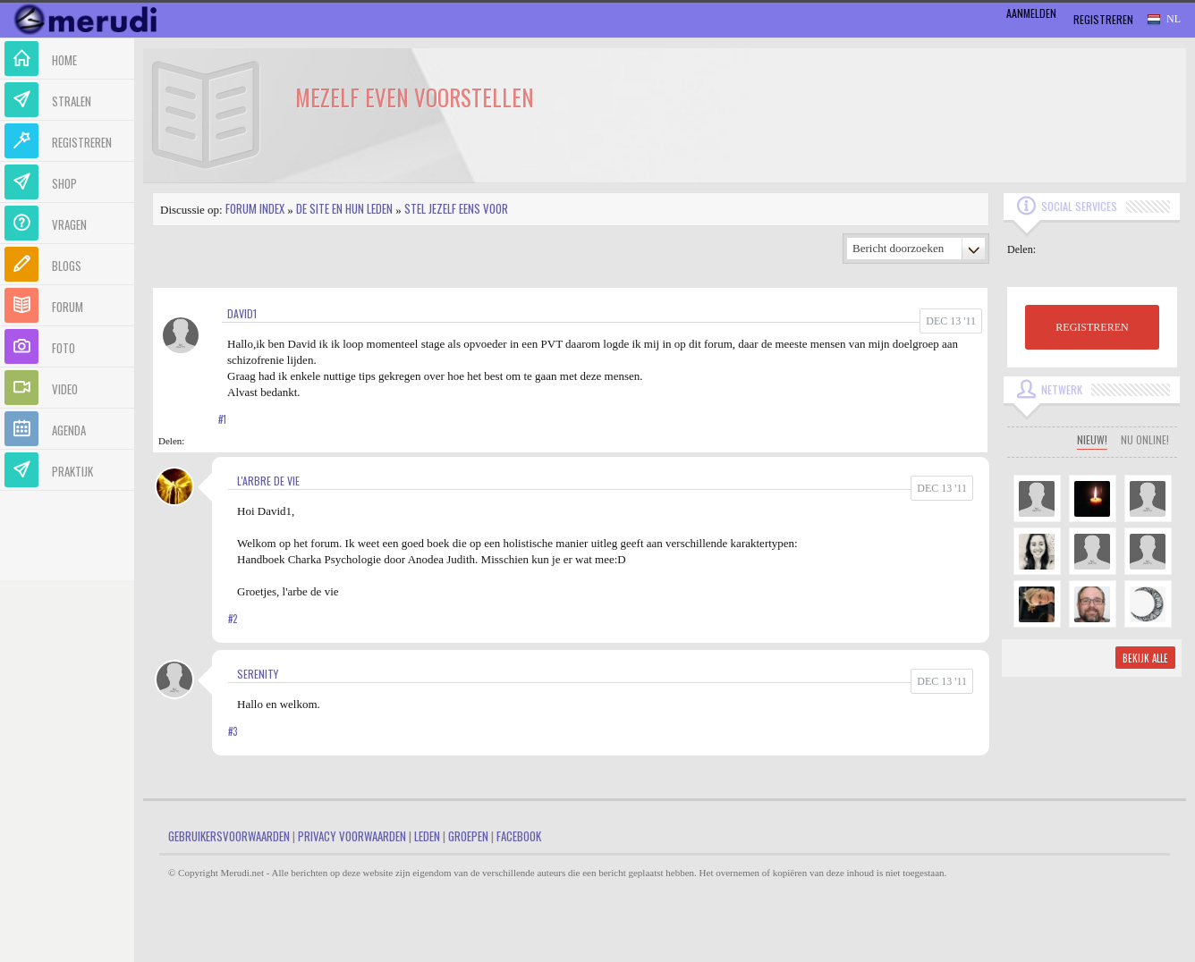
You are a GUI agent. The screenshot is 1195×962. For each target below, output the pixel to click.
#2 (232, 619)
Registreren (1103, 19)
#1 (222, 419)
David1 (242, 313)
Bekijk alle (1145, 658)
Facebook (518, 836)
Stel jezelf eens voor (456, 208)
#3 (232, 731)
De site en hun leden (344, 208)
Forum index (254, 208)
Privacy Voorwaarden (352, 836)
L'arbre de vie (268, 480)
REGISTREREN (1091, 327)
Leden (427, 836)
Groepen (468, 836)
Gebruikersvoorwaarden (229, 836)
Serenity (257, 673)
